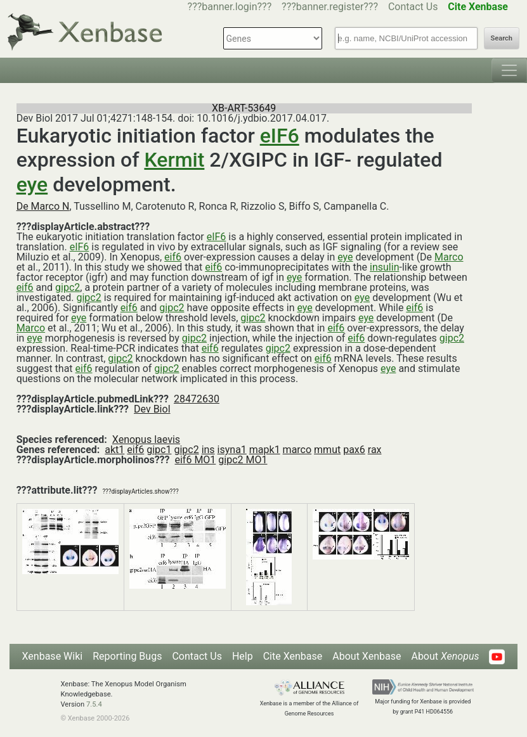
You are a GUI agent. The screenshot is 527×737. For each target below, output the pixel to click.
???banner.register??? (330, 7)
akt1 (114, 450)
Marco (448, 257)
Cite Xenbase (293, 656)
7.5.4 (94, 704)
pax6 (354, 450)
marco (297, 450)
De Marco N (43, 206)
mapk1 (264, 450)
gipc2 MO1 (242, 460)
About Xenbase (366, 656)
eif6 (172, 257)
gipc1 (158, 450)
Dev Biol (152, 409)
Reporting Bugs (127, 656)
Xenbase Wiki (52, 656)
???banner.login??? (230, 7)
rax (375, 450)
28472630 (196, 399)
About (445, 656)
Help (242, 656)
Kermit (174, 160)
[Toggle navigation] (509, 70)
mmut (327, 450)
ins (208, 450)
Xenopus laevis (146, 439)
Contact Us (413, 7)
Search (501, 38)
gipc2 (67, 287)
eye (32, 184)
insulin (384, 267)
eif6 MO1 (195, 460)
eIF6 (279, 136)
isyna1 (232, 450)
